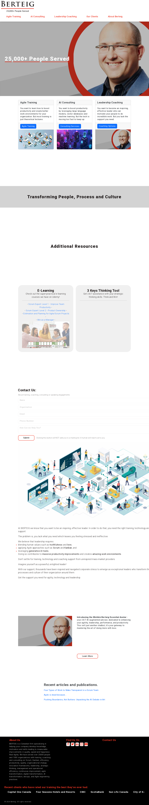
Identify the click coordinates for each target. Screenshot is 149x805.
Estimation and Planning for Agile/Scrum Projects (46, 313)
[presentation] (121, 747)
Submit (26, 438)
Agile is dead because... (55, 695)
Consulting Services (69, 126)
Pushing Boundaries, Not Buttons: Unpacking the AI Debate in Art (74, 699)
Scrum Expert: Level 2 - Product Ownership (46, 310)
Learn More (87, 656)
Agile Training (28, 126)
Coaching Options (107, 126)
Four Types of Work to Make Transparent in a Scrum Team (71, 690)
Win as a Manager (45, 320)
